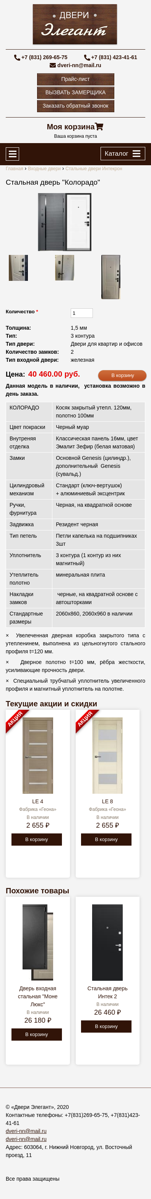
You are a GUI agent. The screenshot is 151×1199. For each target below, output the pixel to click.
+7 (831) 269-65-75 (44, 57)
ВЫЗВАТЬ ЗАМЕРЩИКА (75, 92)
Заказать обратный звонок (76, 106)
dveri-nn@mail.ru (79, 65)
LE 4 (37, 801)
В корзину (36, 839)
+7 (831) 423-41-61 (114, 57)
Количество (22, 311)
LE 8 (107, 801)
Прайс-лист (75, 79)
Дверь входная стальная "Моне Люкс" (38, 996)
